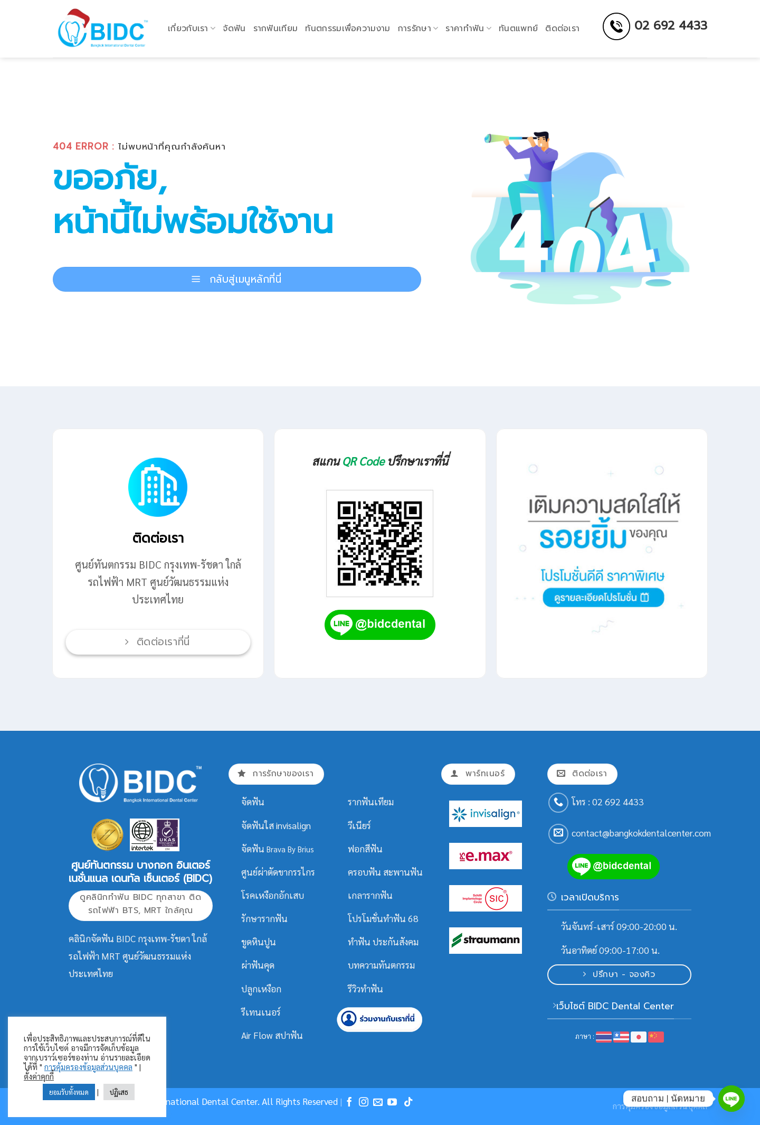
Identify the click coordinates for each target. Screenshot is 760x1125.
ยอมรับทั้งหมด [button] (69, 1091)
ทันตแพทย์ (518, 28)
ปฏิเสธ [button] (119, 1091)
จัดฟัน (234, 28)
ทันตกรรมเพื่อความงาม (347, 28)
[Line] (731, 1098)
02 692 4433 (670, 25)
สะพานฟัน (403, 872)
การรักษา (418, 28)
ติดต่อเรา (562, 28)
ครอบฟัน (364, 872)
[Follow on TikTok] (408, 1103)
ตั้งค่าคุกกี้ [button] (39, 1076)
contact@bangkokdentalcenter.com (641, 833)
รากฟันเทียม (275, 28)
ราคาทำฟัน (468, 28)
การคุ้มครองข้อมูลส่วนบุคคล (88, 1067)
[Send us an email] (558, 834)
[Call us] (558, 803)
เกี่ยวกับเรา (191, 28)
